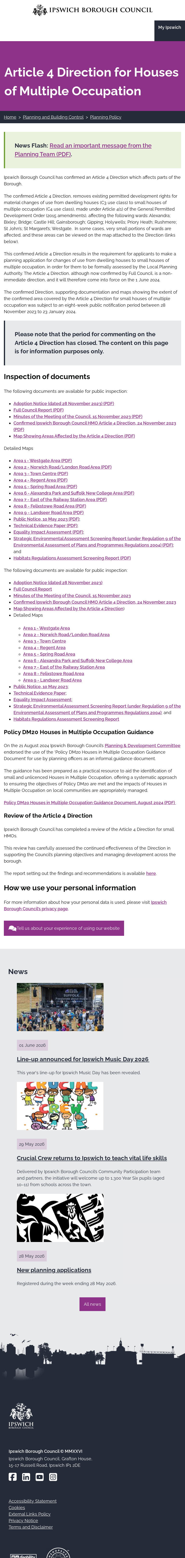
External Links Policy (30, 1514)
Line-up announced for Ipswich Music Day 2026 (83, 1059)
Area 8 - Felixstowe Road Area (53, 673)
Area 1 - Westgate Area (46, 628)
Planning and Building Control (53, 117)
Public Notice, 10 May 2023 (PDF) (46, 519)
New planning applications (54, 1270)
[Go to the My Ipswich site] (169, 30)
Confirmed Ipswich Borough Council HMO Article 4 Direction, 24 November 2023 (94, 602)
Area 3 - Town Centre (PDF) (40, 473)
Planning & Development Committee (142, 745)
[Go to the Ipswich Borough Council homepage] (92, 10)
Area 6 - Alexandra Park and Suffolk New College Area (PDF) (73, 493)
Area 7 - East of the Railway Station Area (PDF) (60, 499)
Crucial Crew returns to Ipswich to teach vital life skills (92, 1158)
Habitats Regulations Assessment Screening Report (66, 719)
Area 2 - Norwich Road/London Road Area (66, 634)
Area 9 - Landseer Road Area (52, 680)
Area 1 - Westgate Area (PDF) (42, 460)
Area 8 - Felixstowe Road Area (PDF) (49, 506)
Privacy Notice (23, 1520)
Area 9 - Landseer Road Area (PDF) (48, 512)
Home (10, 117)
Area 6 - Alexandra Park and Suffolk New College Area (77, 660)
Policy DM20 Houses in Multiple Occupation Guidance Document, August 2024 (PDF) (90, 802)
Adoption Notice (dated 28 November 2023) (57, 582)
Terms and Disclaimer (31, 1527)
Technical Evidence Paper (39, 693)
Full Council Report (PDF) (38, 410)
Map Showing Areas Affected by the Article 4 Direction (68, 608)
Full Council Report (32, 589)
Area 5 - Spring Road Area (49, 654)
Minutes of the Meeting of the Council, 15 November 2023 (72, 595)
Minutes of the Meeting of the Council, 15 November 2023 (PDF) (77, 416)
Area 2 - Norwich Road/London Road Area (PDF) (62, 467)
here (151, 873)
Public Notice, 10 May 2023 (40, 686)
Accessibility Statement (33, 1501)
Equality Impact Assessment (42, 699)
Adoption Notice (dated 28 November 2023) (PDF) (63, 403)
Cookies (17, 1507)
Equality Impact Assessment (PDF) (48, 532)
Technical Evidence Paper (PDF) (45, 525)
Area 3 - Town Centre (44, 641)
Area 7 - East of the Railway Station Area (64, 667)
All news (92, 1304)
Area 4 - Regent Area (44, 647)
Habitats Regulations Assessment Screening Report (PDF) (72, 558)
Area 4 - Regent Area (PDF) (40, 480)
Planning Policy (105, 117)
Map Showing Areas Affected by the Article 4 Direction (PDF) (74, 436)
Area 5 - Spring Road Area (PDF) (45, 486)
